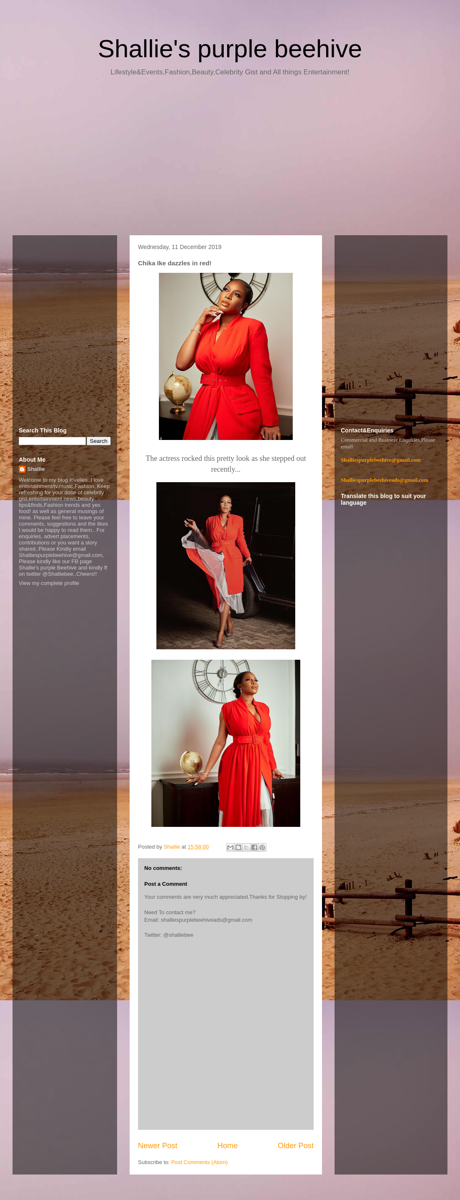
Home (227, 1146)
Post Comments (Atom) (199, 1162)
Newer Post (157, 1146)
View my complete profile (49, 583)
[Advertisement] (230, 158)
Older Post (296, 1146)
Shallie (36, 469)
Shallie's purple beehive (230, 49)
